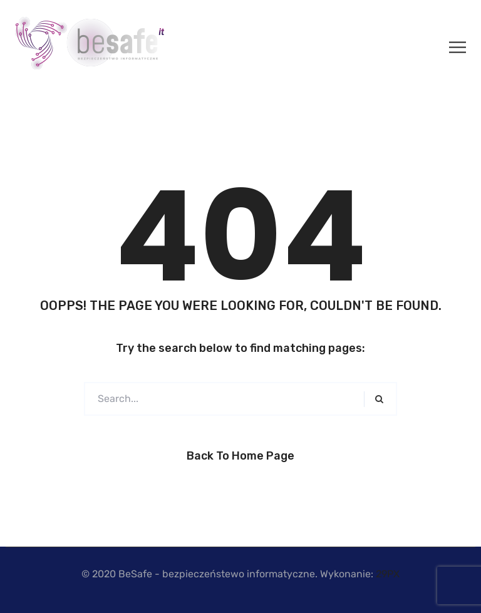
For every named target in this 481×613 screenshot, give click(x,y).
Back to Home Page (240, 456)
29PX (388, 574)
